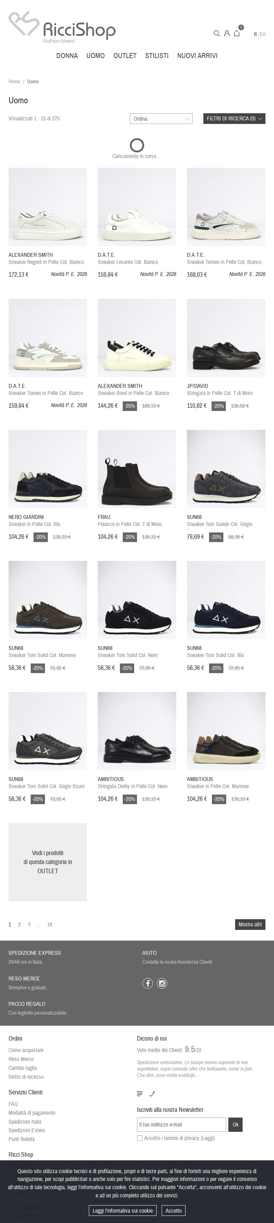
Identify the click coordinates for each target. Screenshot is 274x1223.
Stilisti (157, 55)
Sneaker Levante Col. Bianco (128, 258)
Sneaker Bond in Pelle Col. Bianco (133, 389)
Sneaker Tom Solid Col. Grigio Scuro (47, 783)
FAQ (13, 1104)
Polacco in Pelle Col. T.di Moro (130, 521)
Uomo (95, 55)
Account (227, 33)
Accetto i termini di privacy (179, 1138)
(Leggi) (208, 1138)
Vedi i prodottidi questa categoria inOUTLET (48, 862)
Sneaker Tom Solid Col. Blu (215, 652)
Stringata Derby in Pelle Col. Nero (132, 783)
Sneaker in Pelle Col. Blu (34, 521)
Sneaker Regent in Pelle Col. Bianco (46, 258)
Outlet (125, 55)
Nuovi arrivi (197, 55)
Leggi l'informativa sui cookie (123, 1210)
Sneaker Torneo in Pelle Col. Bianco (224, 258)
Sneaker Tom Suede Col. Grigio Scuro (219, 522)
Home (14, 81)
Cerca (217, 33)
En (262, 34)
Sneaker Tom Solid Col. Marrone (42, 652)
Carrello (236, 33)
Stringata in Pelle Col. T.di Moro (220, 389)
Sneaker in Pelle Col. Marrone (218, 783)
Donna (67, 55)
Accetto (174, 1210)
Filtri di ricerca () (231, 118)
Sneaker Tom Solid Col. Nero (128, 652)
